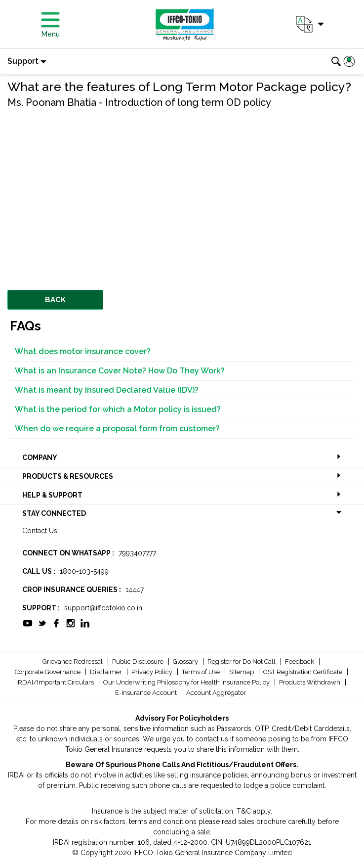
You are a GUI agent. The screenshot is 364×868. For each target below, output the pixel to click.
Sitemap (242, 672)
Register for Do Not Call (242, 661)
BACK (55, 299)
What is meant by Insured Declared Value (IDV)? (107, 390)
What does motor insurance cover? (83, 351)
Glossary (186, 661)
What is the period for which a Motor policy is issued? (118, 409)
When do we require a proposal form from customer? (117, 428)
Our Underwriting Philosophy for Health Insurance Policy (187, 682)
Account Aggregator (216, 692)
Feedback (300, 661)
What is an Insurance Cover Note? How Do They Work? (120, 370)
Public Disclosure (138, 661)
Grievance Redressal (73, 661)
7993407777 (137, 553)
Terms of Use (201, 672)
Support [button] (23, 61)
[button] (308, 24)
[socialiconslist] (27, 622)
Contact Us (39, 531)
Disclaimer (106, 672)
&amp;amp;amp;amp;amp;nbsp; (145, 189)
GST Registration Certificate (303, 672)
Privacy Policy (152, 672)
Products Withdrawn (310, 682)
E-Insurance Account (146, 692)
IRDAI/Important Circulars (55, 682)
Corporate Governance (48, 672)
